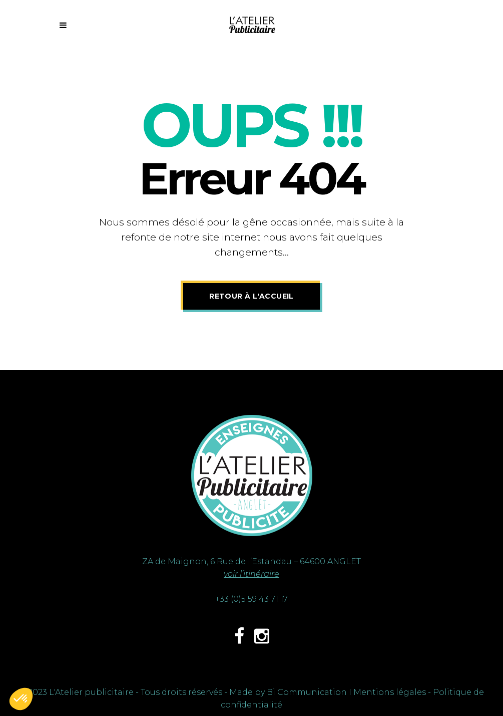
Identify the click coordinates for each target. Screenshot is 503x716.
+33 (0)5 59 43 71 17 (251, 599)
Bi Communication (307, 692)
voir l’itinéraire (251, 574)
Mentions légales (389, 692)
